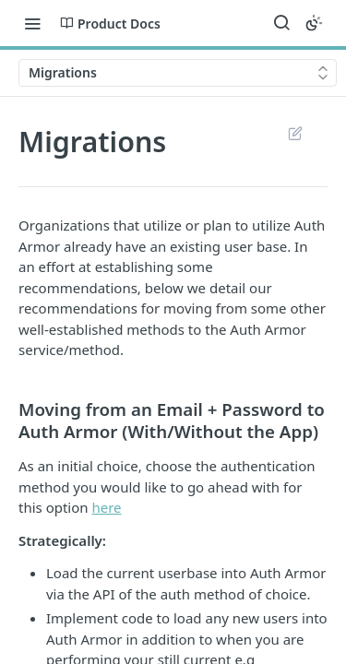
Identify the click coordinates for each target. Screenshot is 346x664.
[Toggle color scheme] (314, 23)
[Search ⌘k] (281, 23)
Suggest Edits (294, 132)
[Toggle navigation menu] (32, 23)
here (106, 507)
